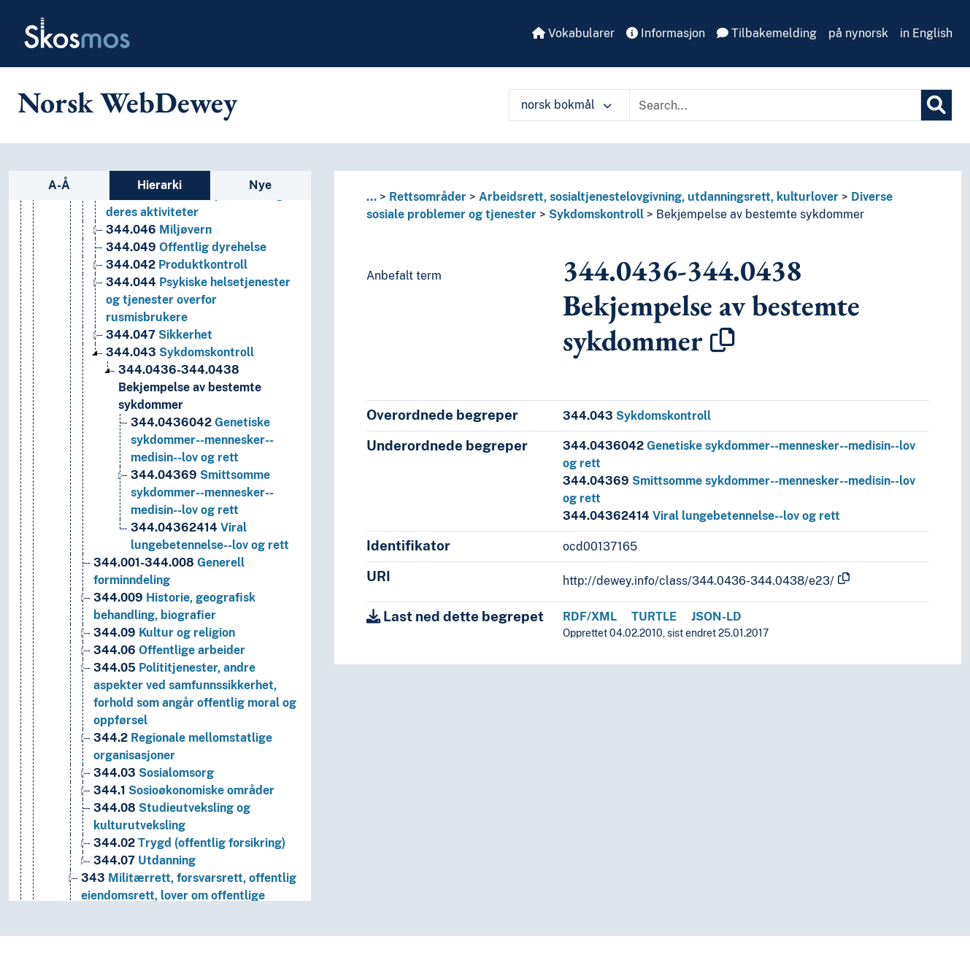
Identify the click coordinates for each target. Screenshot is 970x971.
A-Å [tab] (59, 185)
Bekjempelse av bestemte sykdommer (760, 214)
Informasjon (665, 33)
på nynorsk (858, 33)
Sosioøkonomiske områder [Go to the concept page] (183, 790)
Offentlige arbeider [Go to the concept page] (169, 650)
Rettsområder (427, 197)
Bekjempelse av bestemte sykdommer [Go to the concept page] (189, 387)
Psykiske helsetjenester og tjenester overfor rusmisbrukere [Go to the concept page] (198, 299)
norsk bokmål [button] (566, 105)
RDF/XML (590, 616)
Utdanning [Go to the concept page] (144, 860)
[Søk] (936, 105)
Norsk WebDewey (127, 102)
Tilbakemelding (767, 33)
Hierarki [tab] (159, 185)
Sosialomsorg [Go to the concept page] (153, 773)
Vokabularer (573, 33)
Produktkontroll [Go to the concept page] (176, 265)
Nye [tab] (260, 185)
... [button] (371, 197)
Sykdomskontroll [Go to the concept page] (180, 352)
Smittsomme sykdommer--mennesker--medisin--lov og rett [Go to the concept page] (202, 492)
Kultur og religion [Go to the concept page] (164, 633)
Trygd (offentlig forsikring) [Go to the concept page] (189, 843)
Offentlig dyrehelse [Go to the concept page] (186, 247)
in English (926, 33)
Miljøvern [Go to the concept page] (159, 230)
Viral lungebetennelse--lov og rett (701, 516)
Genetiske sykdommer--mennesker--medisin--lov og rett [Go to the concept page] (202, 439)
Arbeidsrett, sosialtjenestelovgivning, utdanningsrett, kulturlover (659, 197)
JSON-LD (716, 616)
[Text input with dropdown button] (775, 105)
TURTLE (654, 616)
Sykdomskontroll (596, 214)
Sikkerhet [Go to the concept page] (159, 335)
